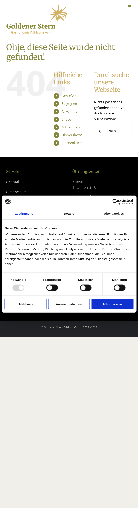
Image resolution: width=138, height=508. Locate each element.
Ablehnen (26, 304)
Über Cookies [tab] (114, 213)
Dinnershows (72, 135)
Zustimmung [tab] (24, 213)
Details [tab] (69, 213)
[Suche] (99, 131)
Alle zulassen (112, 304)
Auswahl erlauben (69, 304)
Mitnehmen (71, 127)
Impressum (18, 192)
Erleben (68, 119)
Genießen (69, 96)
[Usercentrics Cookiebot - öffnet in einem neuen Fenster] (115, 201)
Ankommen (71, 111)
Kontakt (15, 181)
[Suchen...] (113, 131)
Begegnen (69, 103)
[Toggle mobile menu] (130, 6)
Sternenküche (73, 143)
